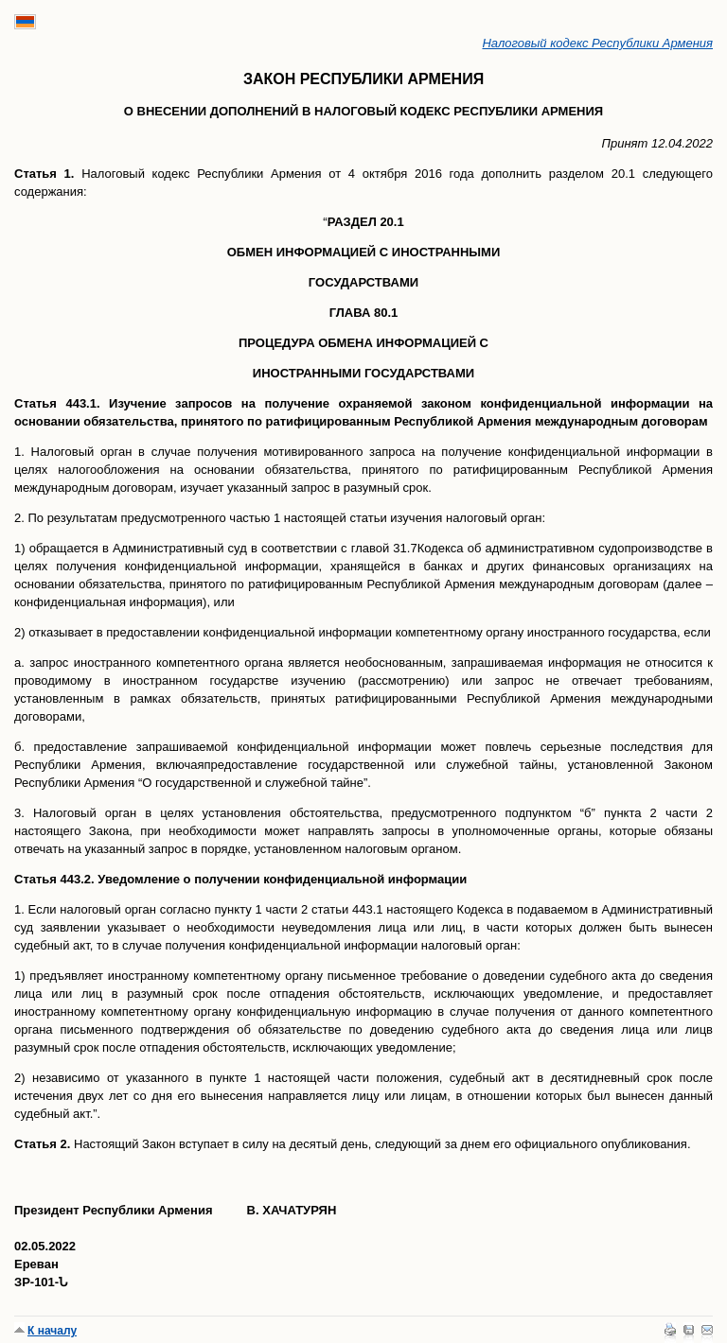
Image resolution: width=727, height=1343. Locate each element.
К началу (52, 1330)
